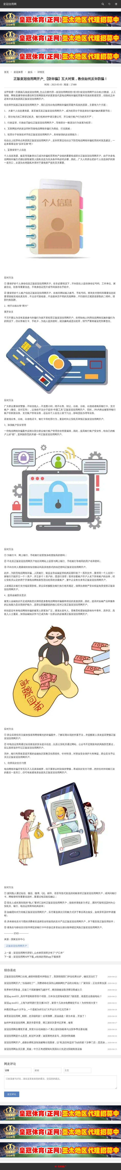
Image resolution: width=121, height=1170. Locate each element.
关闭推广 (62, 1166)
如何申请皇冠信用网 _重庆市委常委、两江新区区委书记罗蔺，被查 (38, 1022)
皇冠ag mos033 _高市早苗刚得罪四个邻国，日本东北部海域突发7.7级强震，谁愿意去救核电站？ (53, 996)
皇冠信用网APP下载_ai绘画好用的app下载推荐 (37, 957)
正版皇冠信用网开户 (16, 946)
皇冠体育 (18, 72)
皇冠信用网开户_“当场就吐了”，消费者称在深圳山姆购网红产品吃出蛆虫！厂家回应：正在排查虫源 (55, 983)
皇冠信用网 (9, 4)
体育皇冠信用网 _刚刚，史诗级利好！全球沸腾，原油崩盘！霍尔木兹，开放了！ (45, 1016)
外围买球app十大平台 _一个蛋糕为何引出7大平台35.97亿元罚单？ (37, 1009)
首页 (6, 72)
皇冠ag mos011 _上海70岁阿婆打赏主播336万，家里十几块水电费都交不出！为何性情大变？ (51, 1003)
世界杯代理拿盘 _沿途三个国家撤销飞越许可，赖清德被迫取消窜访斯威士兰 (43, 990)
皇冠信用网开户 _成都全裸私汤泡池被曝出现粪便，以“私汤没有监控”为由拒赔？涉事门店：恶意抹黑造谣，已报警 (62, 1042)
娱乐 (30, 72)
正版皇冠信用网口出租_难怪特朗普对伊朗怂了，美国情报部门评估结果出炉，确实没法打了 (51, 976)
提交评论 (11, 1096)
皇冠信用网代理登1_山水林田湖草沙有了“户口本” (38, 953)
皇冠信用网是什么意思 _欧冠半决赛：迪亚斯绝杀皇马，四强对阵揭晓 (39, 1036)
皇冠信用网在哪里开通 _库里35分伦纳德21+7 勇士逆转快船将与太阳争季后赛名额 (45, 1029)
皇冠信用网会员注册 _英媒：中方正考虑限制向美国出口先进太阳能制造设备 (43, 1049)
